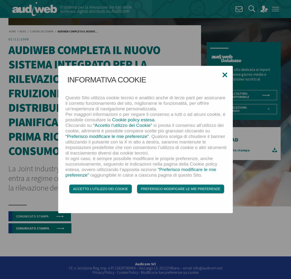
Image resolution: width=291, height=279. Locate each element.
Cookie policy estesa (133, 119)
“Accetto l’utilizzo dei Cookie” (122, 125)
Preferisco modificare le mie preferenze (181, 189)
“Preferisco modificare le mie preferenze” (107, 136)
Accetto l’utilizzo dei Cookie (100, 189)
